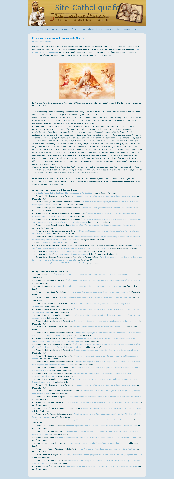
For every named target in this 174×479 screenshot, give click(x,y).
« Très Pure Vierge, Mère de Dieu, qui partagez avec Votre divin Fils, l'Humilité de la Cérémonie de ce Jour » (86, 416)
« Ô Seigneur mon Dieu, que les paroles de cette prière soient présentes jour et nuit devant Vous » (93, 274)
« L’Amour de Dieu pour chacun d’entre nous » (65, 251)
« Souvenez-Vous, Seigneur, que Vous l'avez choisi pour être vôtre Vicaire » (97, 292)
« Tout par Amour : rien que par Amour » (71, 254)
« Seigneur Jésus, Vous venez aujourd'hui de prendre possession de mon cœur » (102, 225)
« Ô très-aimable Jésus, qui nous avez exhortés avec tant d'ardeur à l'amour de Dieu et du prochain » (85, 232)
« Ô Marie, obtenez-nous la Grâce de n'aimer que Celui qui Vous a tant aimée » (98, 420)
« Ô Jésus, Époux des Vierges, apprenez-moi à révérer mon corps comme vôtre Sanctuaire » (102, 280)
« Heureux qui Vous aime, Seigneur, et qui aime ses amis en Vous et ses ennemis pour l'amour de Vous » (85, 203)
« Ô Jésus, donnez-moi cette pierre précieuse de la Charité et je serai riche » (105, 196)
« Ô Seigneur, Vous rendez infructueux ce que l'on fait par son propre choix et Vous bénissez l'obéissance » (86, 311)
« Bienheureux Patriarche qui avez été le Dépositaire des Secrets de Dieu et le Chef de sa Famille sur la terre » (85, 433)
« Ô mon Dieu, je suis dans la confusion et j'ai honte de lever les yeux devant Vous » (89, 286)
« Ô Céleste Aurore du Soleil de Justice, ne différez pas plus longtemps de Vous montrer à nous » (86, 392)
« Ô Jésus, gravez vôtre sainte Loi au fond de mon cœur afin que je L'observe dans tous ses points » (86, 317)
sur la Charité (45, 42)
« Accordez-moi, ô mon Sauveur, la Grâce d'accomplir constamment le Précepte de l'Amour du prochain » (86, 247)
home (38, 29)
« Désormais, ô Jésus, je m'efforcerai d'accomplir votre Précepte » (107, 208)
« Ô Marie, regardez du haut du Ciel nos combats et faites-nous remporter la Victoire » (101, 426)
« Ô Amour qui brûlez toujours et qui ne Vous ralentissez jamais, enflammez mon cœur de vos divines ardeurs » (84, 215)
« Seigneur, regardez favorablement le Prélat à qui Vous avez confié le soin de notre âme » (95, 298)
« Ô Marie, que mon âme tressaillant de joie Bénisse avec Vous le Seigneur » (87, 410)
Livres (118, 29)
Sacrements (109, 29)
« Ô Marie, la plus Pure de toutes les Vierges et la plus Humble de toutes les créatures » (103, 402)
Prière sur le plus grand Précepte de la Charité (58, 38)
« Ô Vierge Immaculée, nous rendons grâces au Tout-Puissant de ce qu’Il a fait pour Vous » (103, 397)
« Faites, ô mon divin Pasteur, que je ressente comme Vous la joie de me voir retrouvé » (84, 305)
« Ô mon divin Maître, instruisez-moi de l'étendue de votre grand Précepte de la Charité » (85, 357)
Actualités (46, 29)
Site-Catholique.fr (87, 8)
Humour (127, 29)
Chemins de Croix (95, 29)
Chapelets (82, 29)
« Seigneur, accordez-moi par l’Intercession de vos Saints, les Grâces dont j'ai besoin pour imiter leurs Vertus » (86, 462)
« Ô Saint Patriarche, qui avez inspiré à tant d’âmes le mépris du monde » (95, 443)
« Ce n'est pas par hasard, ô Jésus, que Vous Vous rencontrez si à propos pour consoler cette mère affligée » (84, 375)
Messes (55, 29)
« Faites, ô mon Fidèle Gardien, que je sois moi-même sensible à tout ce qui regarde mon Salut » (87, 456)
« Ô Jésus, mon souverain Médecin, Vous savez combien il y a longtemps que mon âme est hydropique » (86, 381)
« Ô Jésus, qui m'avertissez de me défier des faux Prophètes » (98, 327)
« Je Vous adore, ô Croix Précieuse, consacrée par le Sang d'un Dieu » (108, 449)
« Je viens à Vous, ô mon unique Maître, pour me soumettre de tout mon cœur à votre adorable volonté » (86, 369)
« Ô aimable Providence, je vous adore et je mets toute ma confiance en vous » (105, 321)
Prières (73, 29)
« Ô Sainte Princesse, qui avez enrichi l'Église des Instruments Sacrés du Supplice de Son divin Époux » (96, 437)
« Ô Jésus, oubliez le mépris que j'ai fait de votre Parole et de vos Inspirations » (105, 350)
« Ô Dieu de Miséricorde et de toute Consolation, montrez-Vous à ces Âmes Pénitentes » (102, 466)
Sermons (64, 29)
